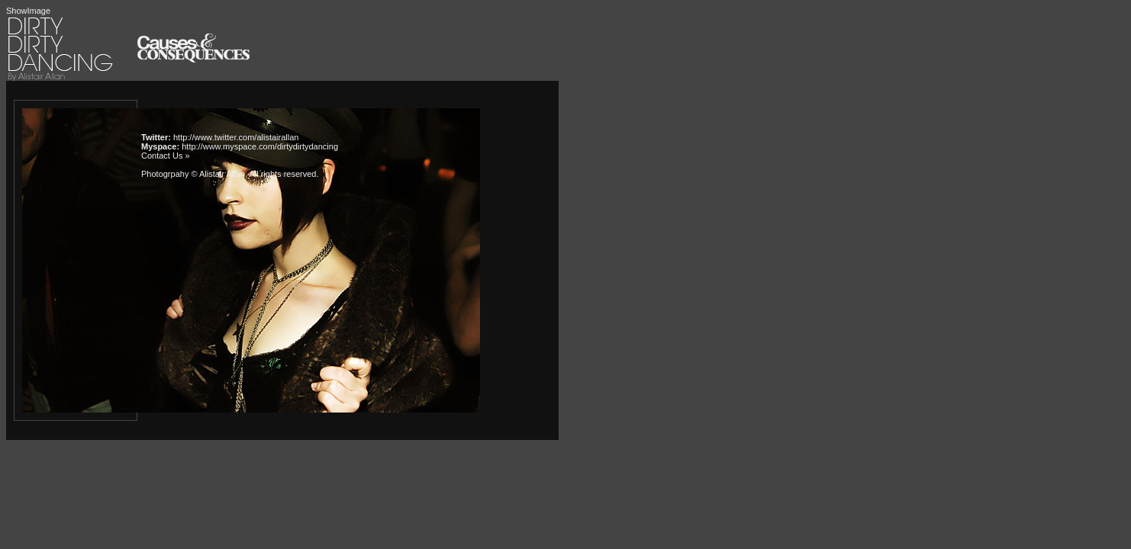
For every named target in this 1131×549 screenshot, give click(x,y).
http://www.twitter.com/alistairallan (235, 137)
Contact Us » (165, 155)
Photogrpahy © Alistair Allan (193, 173)
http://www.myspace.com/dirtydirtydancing (260, 146)
